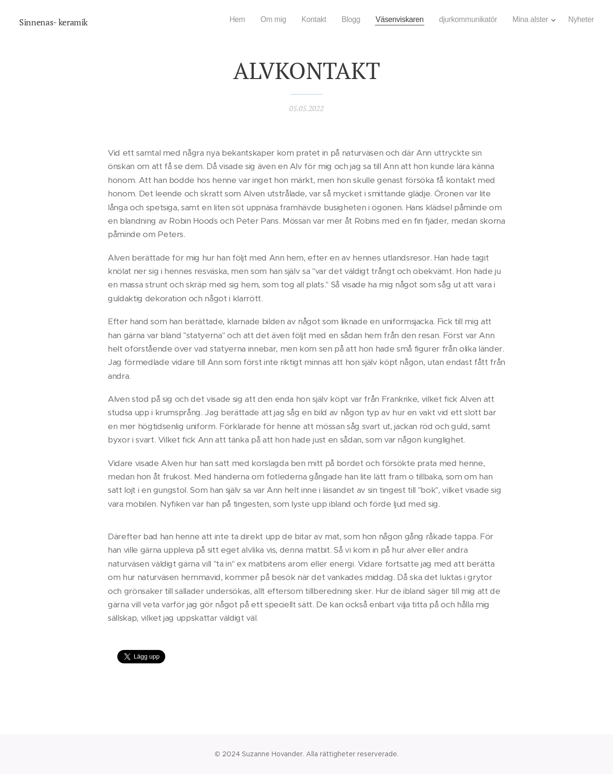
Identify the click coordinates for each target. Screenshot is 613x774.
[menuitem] (223, 20)
